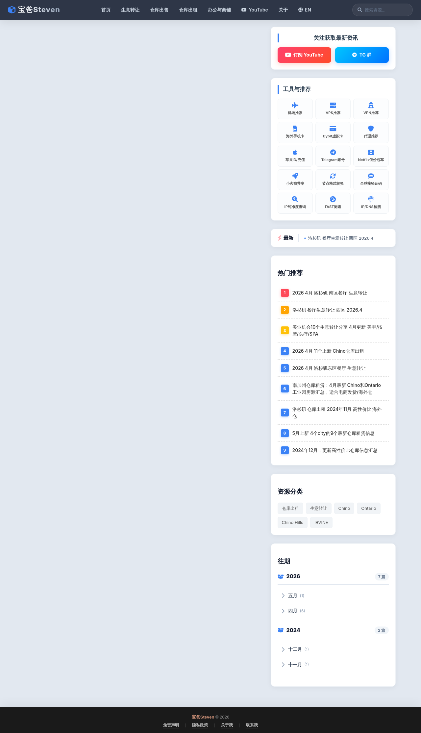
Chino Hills (292, 522)
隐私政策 (200, 725)
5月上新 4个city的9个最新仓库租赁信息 (333, 433)
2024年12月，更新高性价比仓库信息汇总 (335, 450)
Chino (344, 508)
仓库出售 (159, 9)
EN (304, 9)
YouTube (254, 9)
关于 (283, 9)
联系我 (252, 725)
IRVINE (321, 522)
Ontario (368, 508)
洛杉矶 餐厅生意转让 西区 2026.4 (340, 238)
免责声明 (171, 725)
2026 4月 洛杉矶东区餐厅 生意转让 (329, 368)
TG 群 (362, 55)
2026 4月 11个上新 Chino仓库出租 (328, 351)
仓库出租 (188, 9)
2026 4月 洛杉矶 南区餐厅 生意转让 (329, 293)
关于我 (227, 725)
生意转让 (130, 9)
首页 (106, 9)
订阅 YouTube (304, 55)
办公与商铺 (219, 9)
